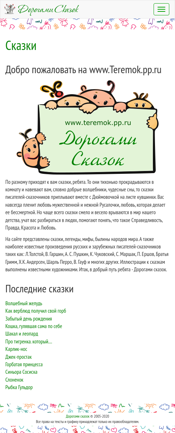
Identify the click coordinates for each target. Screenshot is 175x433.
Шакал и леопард (21, 333)
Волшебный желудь (23, 303)
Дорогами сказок (77, 416)
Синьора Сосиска (21, 371)
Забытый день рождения (28, 318)
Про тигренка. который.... (28, 341)
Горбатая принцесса (23, 364)
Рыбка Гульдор (19, 387)
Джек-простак (18, 356)
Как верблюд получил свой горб (35, 310)
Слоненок (14, 379)
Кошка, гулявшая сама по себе (33, 326)
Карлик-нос (16, 349)
